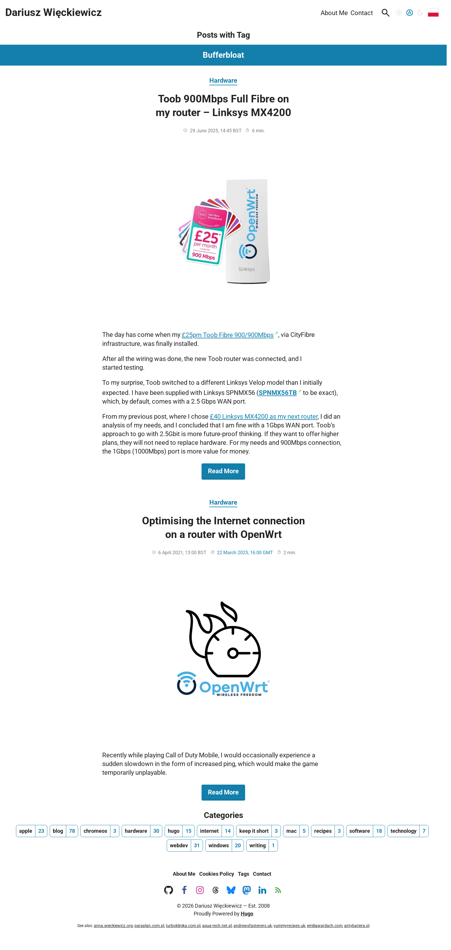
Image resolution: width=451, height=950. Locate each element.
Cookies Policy (216, 874)
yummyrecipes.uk (289, 925)
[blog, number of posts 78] (64, 831)
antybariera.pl (356, 925)
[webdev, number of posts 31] (185, 845)
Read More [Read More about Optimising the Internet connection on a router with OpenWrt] (226, 792)
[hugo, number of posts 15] (180, 831)
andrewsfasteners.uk (252, 925)
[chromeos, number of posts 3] (99, 831)
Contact (262, 874)
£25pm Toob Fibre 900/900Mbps (228, 335)
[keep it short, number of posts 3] (258, 831)
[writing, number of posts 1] (262, 845)
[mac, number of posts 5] (296, 831)
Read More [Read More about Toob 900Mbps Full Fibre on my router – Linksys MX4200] (226, 471)
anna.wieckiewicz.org (113, 925)
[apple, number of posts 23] (31, 831)
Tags (243, 874)
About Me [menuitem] (334, 13)
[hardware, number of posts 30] (142, 831)
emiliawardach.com (324, 925)
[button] (385, 13)
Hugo (247, 914)
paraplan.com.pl (149, 925)
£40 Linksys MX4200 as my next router (264, 416)
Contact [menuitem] (362, 13)
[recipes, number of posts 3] (327, 831)
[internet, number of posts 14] (215, 831)
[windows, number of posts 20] (224, 845)
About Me (184, 874)
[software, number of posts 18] (365, 831)
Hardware (223, 80)
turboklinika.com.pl (183, 925)
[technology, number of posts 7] (408, 831)
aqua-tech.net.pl (217, 925)
